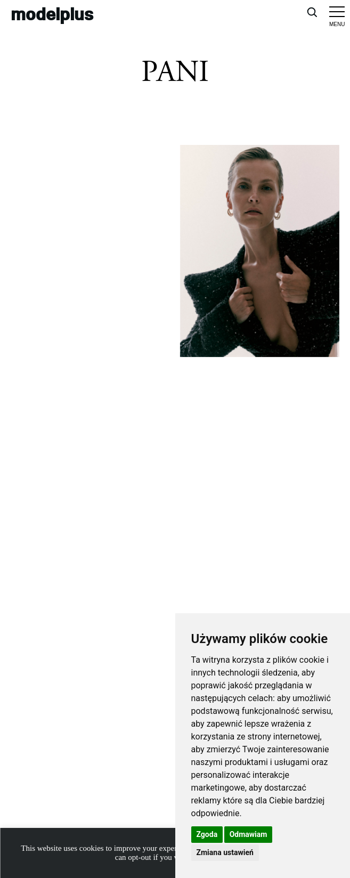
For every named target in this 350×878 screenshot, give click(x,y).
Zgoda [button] (207, 834)
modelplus (52, 14)
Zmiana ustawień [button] (225, 852)
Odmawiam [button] (248, 834)
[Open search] (311, 11)
